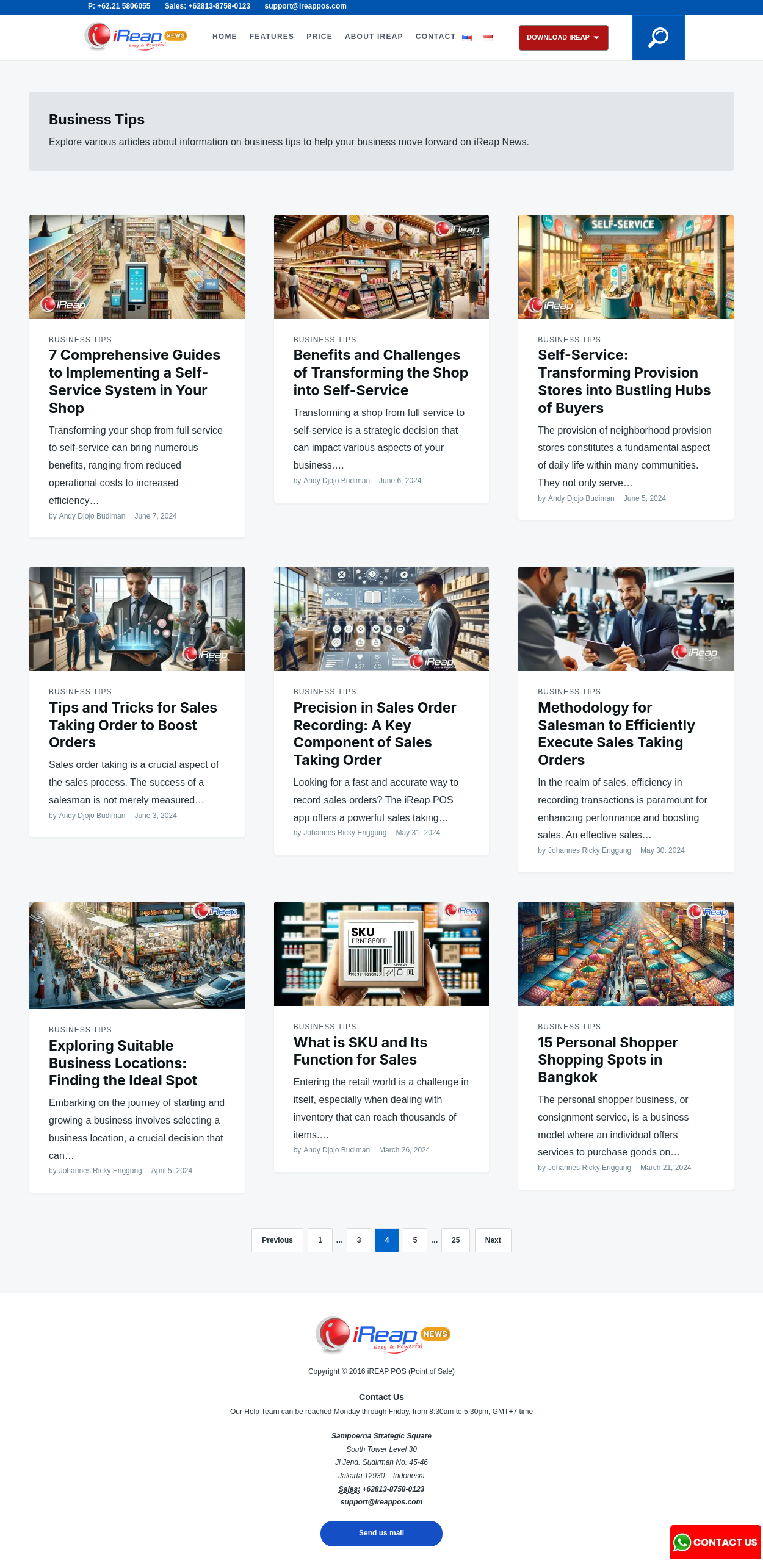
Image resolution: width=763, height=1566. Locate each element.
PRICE (319, 36)
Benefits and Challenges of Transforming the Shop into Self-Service (381, 373)
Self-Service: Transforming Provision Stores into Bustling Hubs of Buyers (624, 381)
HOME (224, 36)
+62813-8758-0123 (393, 1489)
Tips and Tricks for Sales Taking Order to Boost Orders (133, 725)
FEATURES (272, 36)
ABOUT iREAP (374, 36)
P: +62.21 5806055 (119, 6)
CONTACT (436, 36)
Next (493, 1240)
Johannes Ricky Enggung (344, 832)
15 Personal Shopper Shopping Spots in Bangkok (608, 1060)
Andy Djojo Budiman (92, 516)
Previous (277, 1240)
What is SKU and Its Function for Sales (361, 1051)
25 (456, 1240)
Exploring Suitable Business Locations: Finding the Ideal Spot (123, 1063)
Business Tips (80, 340)
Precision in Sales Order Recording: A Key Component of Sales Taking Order (375, 734)
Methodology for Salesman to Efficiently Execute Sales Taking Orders (616, 734)
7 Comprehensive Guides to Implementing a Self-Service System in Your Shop (134, 381)
